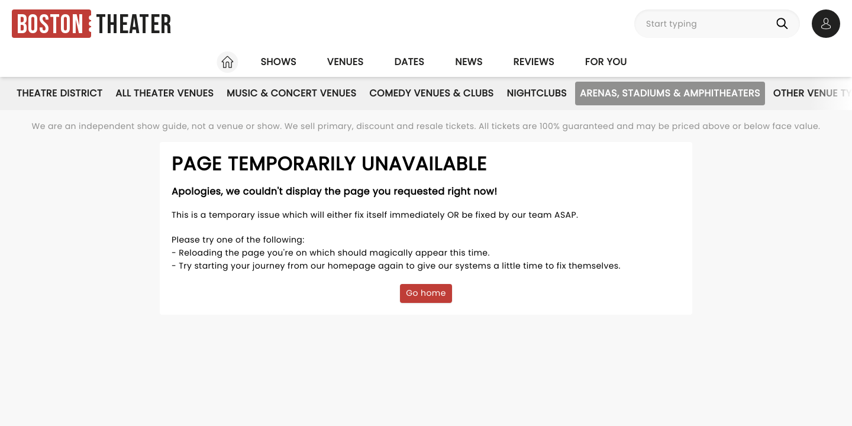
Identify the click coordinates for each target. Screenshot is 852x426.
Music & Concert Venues (291, 93)
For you (606, 62)
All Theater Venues (164, 93)
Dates (409, 62)
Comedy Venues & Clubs (431, 93)
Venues (345, 62)
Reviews (534, 62)
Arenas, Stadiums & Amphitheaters (670, 93)
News (468, 62)
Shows (278, 62)
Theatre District (59, 93)
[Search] (784, 24)
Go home (426, 293)
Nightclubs (537, 93)
